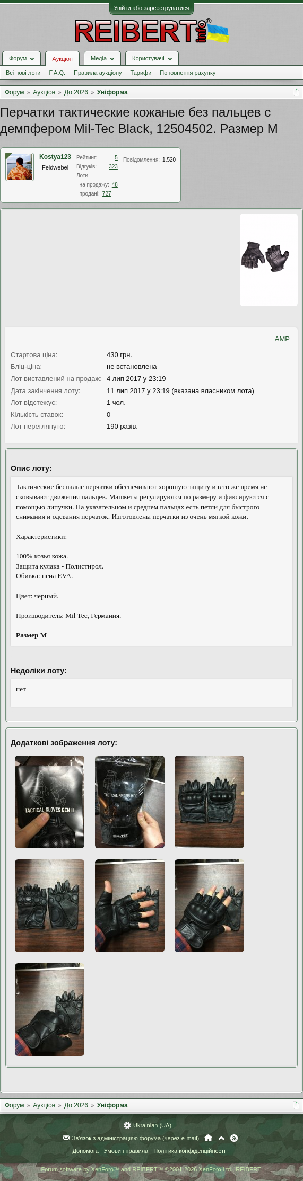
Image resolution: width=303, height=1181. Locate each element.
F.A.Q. (57, 72)
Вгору (221, 1138)
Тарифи (141, 72)
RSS (234, 1138)
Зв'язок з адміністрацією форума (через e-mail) (136, 1138)
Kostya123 (55, 157)
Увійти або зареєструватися (151, 8)
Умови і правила (126, 1151)
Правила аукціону (98, 72)
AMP (282, 339)
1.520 (169, 160)
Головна (208, 1138)
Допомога (85, 1151)
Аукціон (62, 59)
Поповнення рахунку (187, 72)
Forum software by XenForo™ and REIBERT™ (151, 1169)
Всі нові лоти (23, 72)
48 (115, 185)
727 (106, 194)
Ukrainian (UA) (152, 1125)
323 (113, 167)
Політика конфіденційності (189, 1151)
